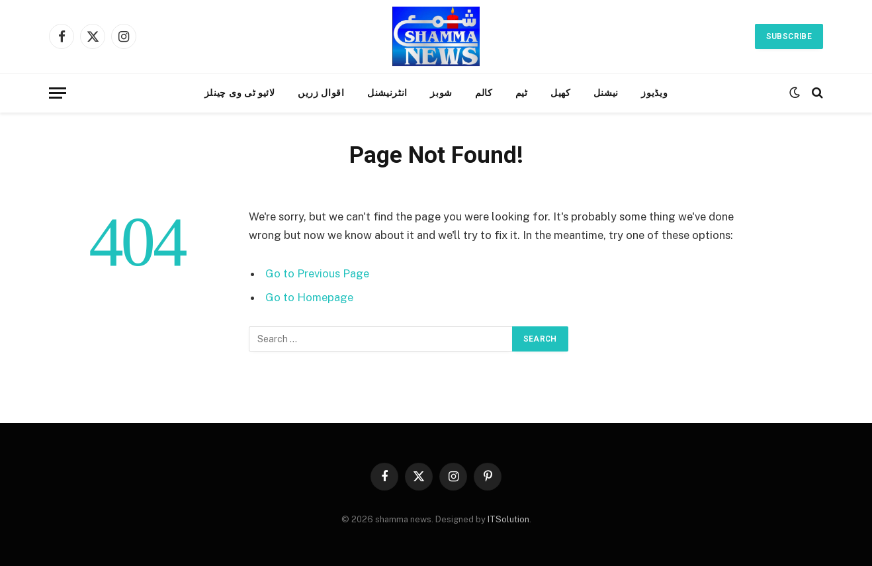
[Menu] (57, 93)
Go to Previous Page (317, 273)
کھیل (560, 92)
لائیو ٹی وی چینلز (239, 92)
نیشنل (606, 92)
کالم (484, 92)
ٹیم (521, 92)
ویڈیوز (654, 92)
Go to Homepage (309, 297)
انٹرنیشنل (387, 92)
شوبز (441, 92)
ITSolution (508, 519)
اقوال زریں (321, 92)
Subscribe (789, 36)
